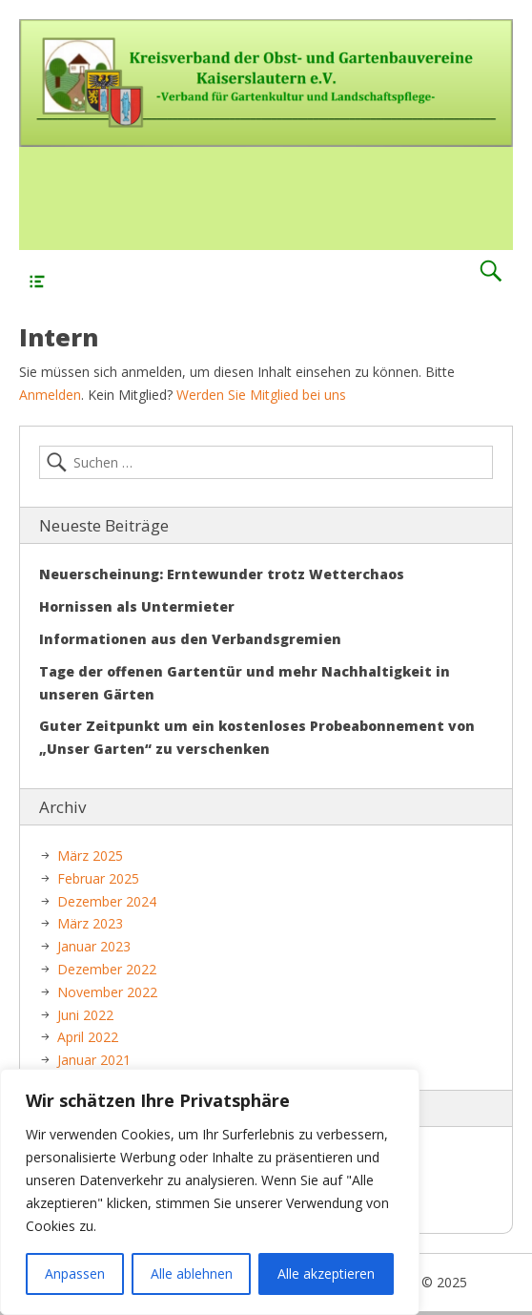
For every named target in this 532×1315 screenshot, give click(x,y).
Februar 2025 (98, 878)
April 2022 (87, 1037)
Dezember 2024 (106, 901)
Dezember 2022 (106, 969)
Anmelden (50, 395)
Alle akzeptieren (326, 1273)
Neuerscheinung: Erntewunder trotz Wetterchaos (221, 574)
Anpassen (75, 1273)
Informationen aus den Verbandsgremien (190, 639)
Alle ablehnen (192, 1273)
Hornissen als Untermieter (137, 606)
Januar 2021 (94, 1060)
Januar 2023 (94, 946)
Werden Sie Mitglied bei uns (261, 395)
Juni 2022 (85, 1015)
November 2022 (107, 992)
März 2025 (90, 855)
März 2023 (90, 923)
